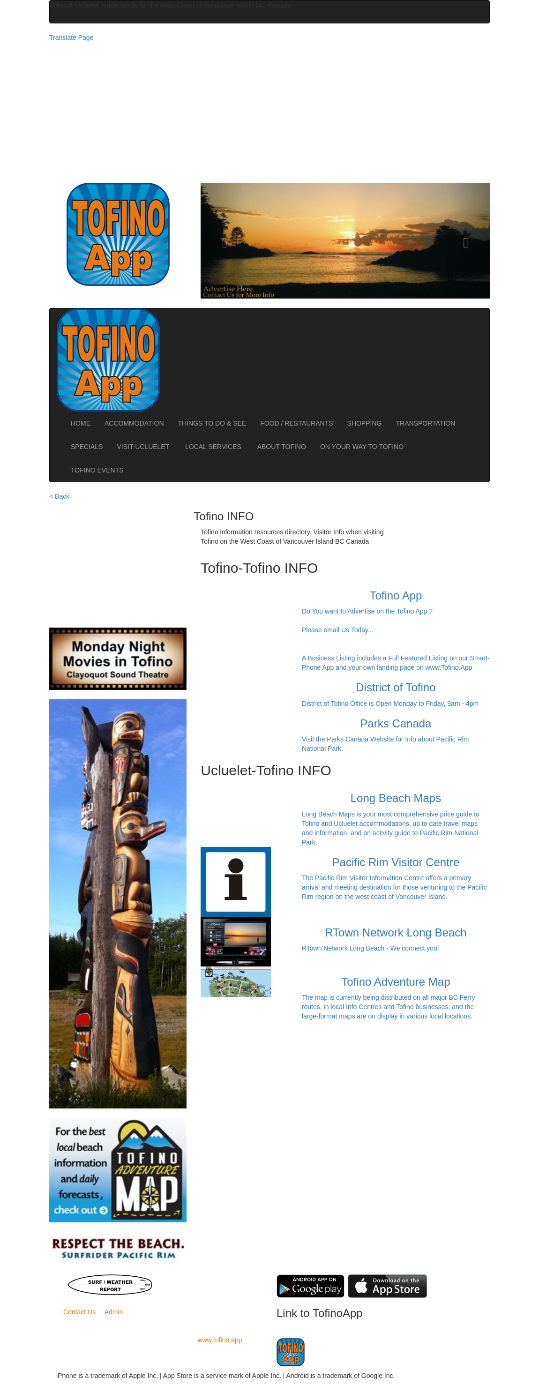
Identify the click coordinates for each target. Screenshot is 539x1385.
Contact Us (79, 1312)
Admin (114, 1312)
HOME (80, 423)
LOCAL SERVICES (214, 446)
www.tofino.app (220, 1340)
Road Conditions (216, 1288)
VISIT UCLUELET (144, 446)
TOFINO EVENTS (97, 470)
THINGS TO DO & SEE (212, 423)
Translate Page (71, 37)
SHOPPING (364, 423)
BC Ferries (216, 1279)
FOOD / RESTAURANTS (296, 423)
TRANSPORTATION (426, 423)
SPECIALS (87, 446)
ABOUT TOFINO (281, 446)
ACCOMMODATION (134, 423)
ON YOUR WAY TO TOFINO (362, 446)
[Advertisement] (269, 112)
